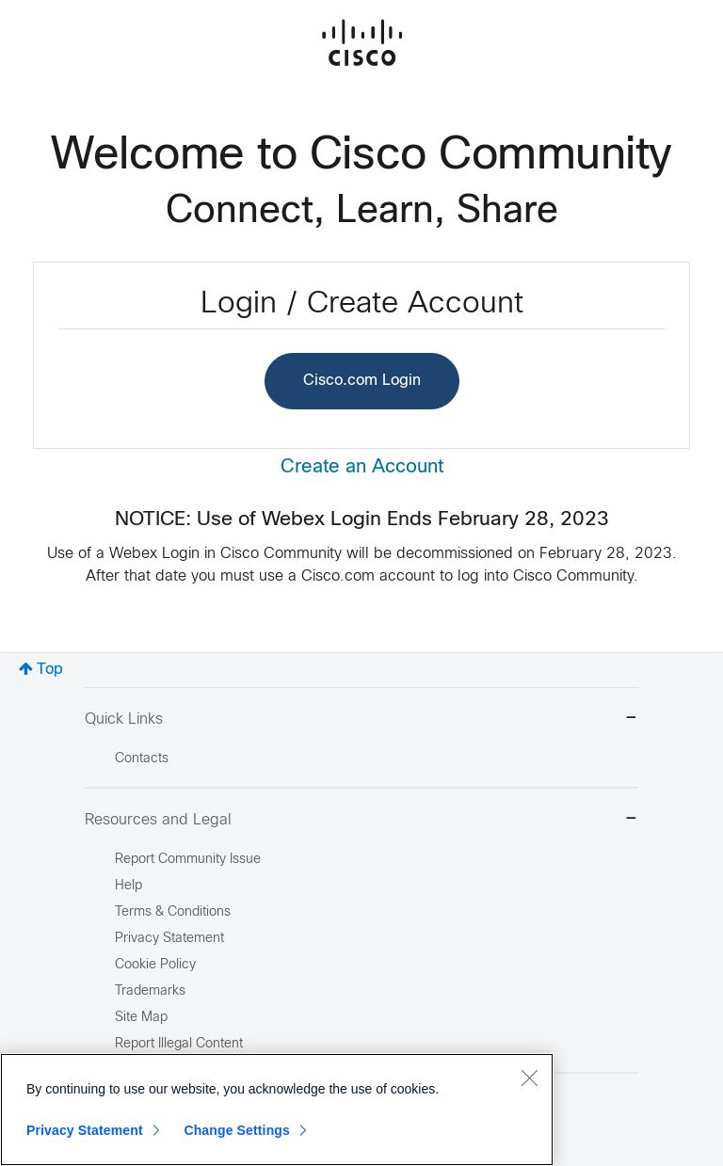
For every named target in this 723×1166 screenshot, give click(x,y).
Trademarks (150, 991)
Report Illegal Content (179, 1044)
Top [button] (50, 670)
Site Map (141, 1018)
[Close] (529, 1077)
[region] (277, 1109)
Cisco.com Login (362, 381)
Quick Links (361, 719)
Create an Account (362, 467)
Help (128, 886)
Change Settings (237, 1130)
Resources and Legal (361, 820)
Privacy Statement (84, 1130)
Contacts (142, 759)
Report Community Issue (188, 860)
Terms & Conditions (173, 912)
